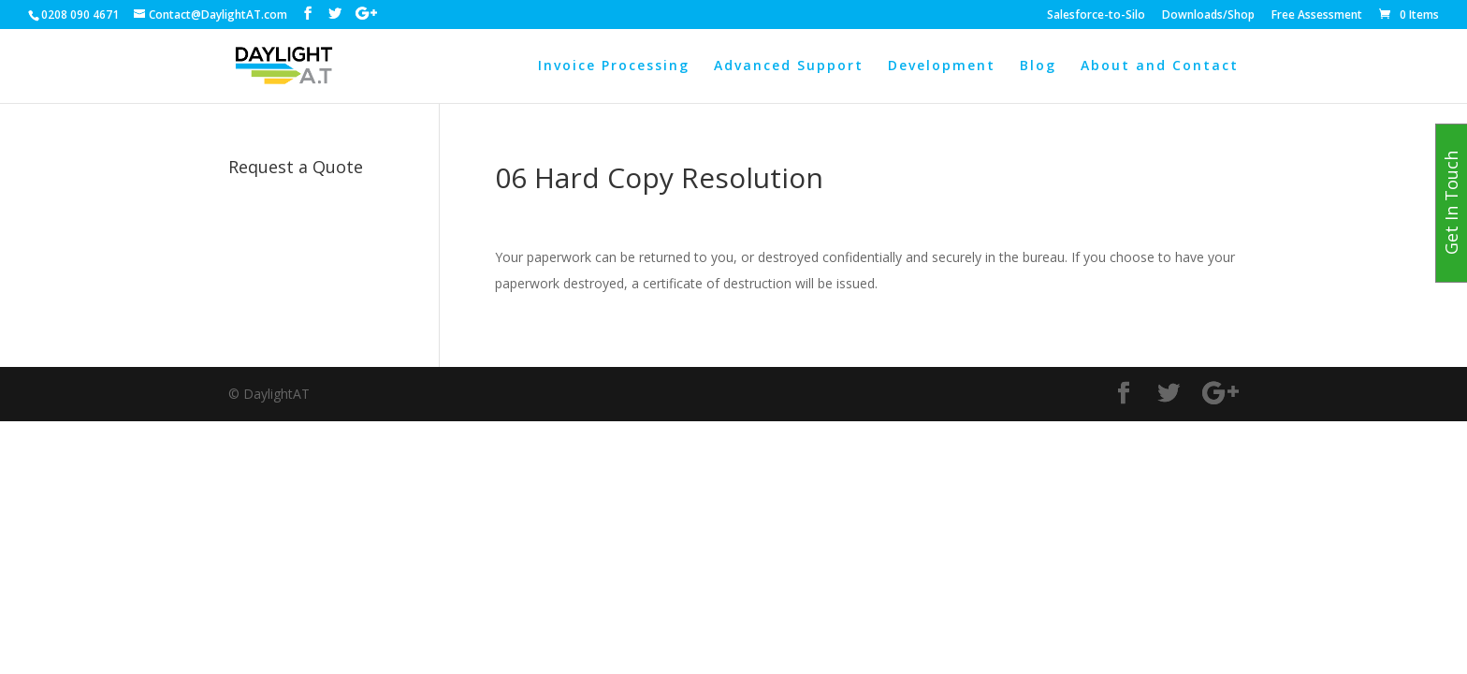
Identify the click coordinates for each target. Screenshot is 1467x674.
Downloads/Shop (1208, 15)
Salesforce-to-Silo (1096, 15)
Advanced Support (789, 66)
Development (941, 66)
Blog (1038, 66)
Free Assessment (1316, 15)
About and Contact (1160, 66)
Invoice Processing (614, 66)
